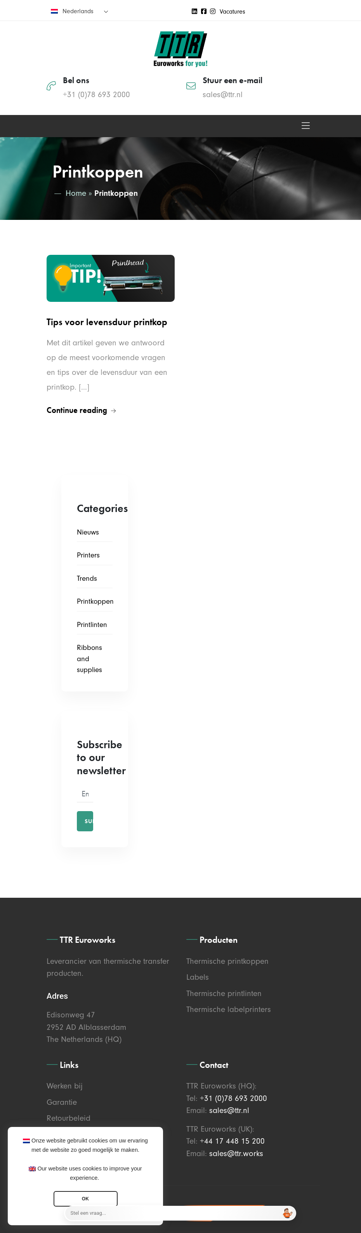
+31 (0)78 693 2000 (96, 94)
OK (85, 1199)
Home (76, 193)
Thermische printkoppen (227, 961)
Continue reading (81, 410)
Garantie (62, 1102)
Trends (87, 578)
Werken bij (65, 1085)
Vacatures (232, 11)
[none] (80, 11)
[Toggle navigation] (305, 126)
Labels (197, 977)
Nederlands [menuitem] (78, 11)
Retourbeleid (68, 1118)
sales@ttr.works (236, 1153)
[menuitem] (80, 11)
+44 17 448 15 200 (232, 1141)
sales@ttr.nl (223, 94)
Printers (88, 555)
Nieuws (88, 532)
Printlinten (92, 624)
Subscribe (89, 821)
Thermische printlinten (224, 993)
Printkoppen (95, 601)
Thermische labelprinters (228, 1009)
